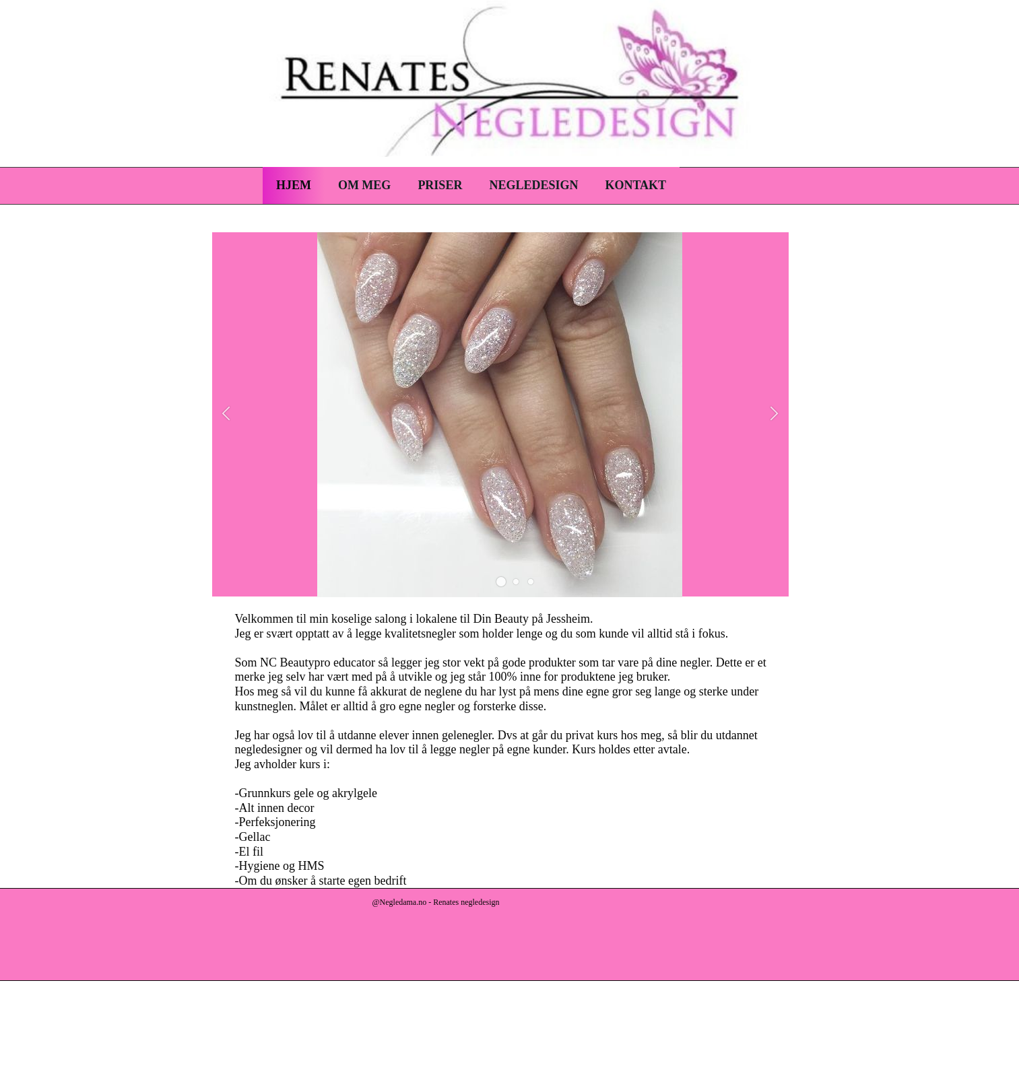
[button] (501, 581)
